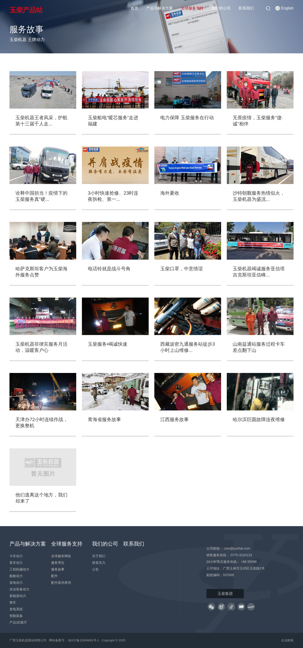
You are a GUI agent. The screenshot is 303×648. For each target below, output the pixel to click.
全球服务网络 (61, 556)
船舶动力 (16, 576)
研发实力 (98, 563)
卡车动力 (16, 556)
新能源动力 (17, 596)
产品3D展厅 (18, 622)
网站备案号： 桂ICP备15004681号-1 (74, 640)
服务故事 (57, 569)
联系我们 (246, 8)
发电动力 (16, 582)
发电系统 (16, 609)
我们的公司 (221, 8)
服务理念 (57, 563)
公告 (95, 569)
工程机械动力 (19, 569)
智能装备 (16, 616)
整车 (12, 602)
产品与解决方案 (159, 8)
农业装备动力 (19, 589)
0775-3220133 (241, 555)
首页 (134, 8)
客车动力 (16, 563)
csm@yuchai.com (237, 548)
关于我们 (98, 556)
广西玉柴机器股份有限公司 (27, 640)
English (284, 8)
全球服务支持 (192, 8)
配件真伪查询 (61, 582)
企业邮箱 (287, 640)
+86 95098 (249, 562)
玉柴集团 (225, 594)
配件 (54, 576)
